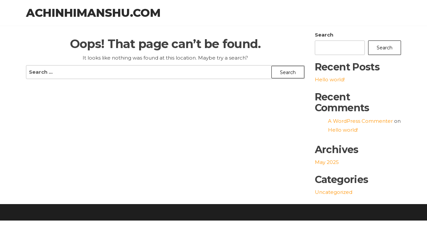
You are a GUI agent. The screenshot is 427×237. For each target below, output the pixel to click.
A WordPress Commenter (360, 121)
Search (324, 35)
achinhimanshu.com (93, 13)
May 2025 (327, 163)
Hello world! (330, 80)
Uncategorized (333, 193)
